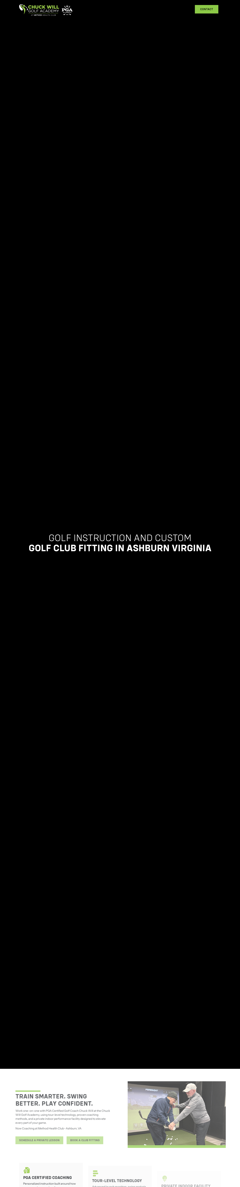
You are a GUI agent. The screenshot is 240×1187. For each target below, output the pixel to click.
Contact (206, 9)
